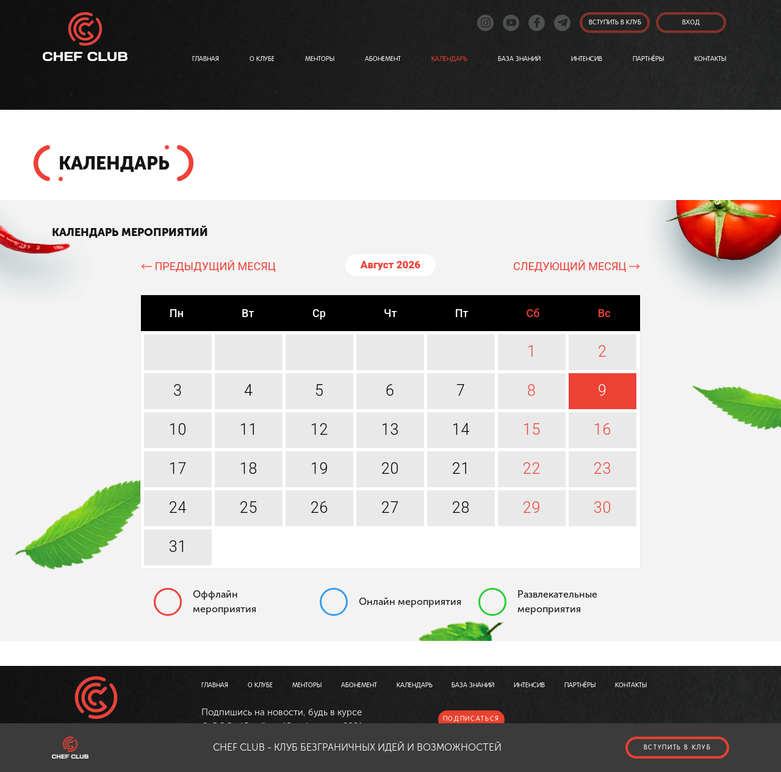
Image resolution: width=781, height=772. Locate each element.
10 (178, 429)
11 (249, 429)
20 (390, 468)
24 (178, 507)
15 (532, 429)
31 (178, 547)
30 (603, 507)
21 (461, 468)
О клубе (262, 59)
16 (603, 429)
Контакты (710, 59)
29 (532, 507)
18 (249, 468)
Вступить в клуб (677, 748)
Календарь (449, 59)
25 (249, 507)
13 (390, 429)
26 (320, 507)
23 (603, 468)
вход (691, 23)
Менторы (319, 59)
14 (461, 429)
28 (461, 507)
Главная (205, 59)
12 (320, 429)
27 (390, 507)
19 (320, 468)
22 (532, 468)
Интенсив (586, 59)
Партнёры (648, 59)
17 (178, 468)
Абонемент (383, 59)
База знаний (519, 59)
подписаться (471, 719)
